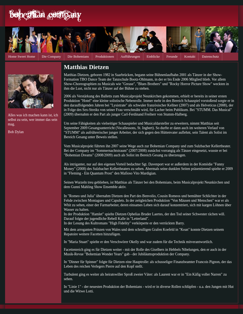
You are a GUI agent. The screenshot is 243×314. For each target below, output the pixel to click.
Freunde (171, 56)
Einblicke (153, 56)
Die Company (51, 56)
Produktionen (104, 56)
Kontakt (189, 56)
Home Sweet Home (21, 56)
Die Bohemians (78, 56)
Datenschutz (210, 56)
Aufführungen (130, 56)
